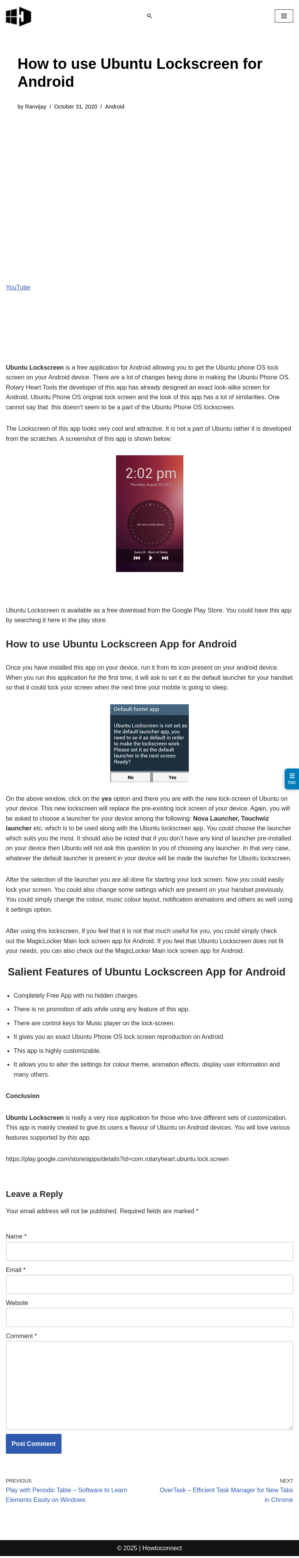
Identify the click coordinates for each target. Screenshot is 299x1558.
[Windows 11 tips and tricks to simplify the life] (19, 15)
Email (16, 1271)
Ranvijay (35, 107)
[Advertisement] (149, 177)
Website (17, 1304)
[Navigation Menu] (284, 16)
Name (16, 1238)
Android (115, 107)
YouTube (18, 287)
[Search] (149, 16)
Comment (21, 1337)
